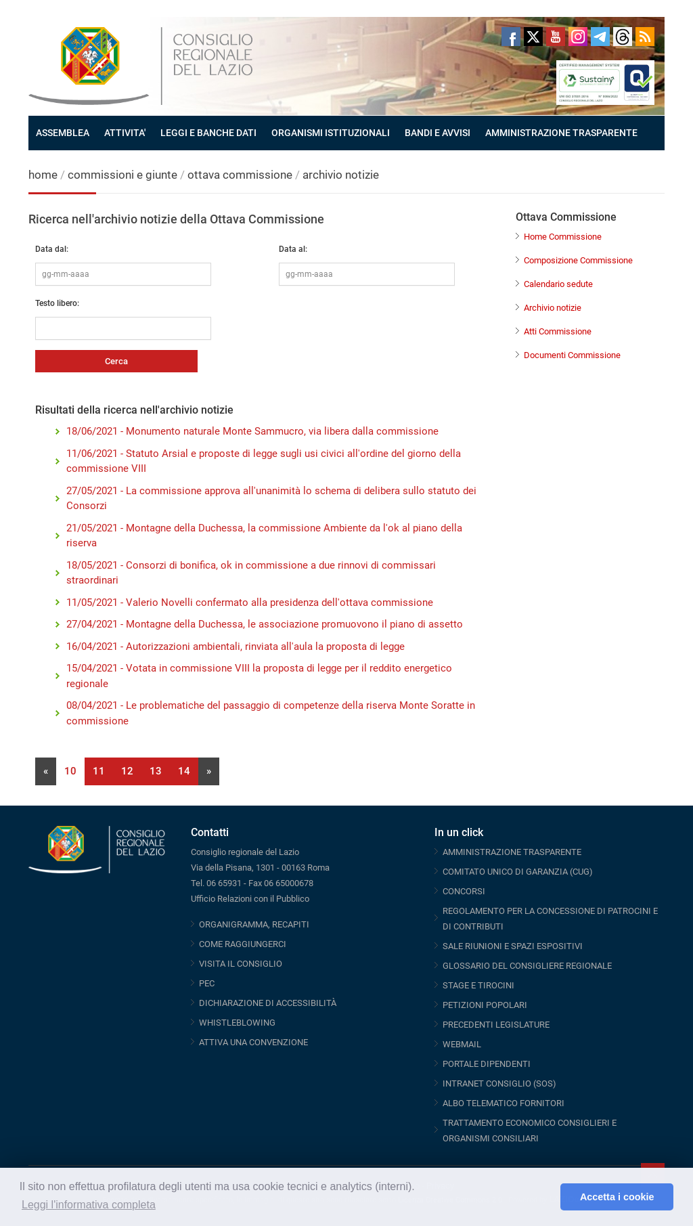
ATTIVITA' (125, 132)
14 (184, 771)
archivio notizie (341, 174)
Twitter (533, 36)
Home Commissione (563, 237)
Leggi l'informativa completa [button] (89, 1204)
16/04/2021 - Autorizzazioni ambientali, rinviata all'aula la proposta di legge (235, 646)
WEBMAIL (462, 1044)
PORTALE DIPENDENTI (487, 1064)
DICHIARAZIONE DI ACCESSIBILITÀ (267, 1003)
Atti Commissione (557, 331)
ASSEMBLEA (62, 132)
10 (70, 771)
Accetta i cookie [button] (617, 1196)
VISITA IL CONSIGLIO (240, 964)
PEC (207, 983)
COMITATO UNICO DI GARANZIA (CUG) (518, 872)
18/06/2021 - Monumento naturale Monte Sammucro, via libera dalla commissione (252, 431)
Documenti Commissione (572, 355)
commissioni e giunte (122, 174)
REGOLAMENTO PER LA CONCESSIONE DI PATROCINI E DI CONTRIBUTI (550, 919)
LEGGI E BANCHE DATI (208, 132)
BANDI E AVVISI (437, 132)
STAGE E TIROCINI (478, 985)
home (43, 174)
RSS (644, 36)
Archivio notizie (552, 308)
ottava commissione (239, 174)
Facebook (510, 36)
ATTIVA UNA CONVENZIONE (253, 1042)
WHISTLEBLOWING (237, 1022)
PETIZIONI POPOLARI (485, 1005)
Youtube (555, 36)
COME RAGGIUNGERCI (242, 944)
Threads (622, 36)
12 (127, 771)
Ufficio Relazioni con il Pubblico (250, 899)
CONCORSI (464, 891)
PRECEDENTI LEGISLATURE (496, 1025)
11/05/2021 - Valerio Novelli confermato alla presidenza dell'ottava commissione (249, 602)
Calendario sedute (558, 284)
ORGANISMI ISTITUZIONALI (330, 132)
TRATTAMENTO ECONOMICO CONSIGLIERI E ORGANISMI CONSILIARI (530, 1130)
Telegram (600, 36)
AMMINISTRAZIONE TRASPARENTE (561, 132)
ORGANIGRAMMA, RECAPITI (254, 924)
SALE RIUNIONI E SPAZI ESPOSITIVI (513, 946)
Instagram (577, 36)
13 (156, 771)
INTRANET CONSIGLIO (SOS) (499, 1083)
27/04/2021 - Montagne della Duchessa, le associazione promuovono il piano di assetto (264, 624)
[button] (546, 1196)
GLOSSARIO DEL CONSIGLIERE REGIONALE (527, 966)
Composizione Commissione (578, 260)
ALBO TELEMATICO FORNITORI (503, 1103)
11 (99, 771)
